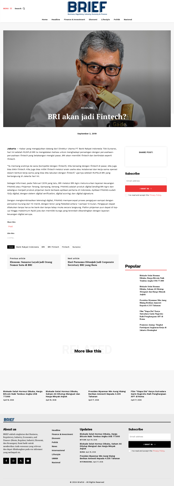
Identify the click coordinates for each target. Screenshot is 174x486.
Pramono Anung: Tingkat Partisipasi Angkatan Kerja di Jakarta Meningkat (153, 327)
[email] (146, 181)
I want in (146, 188)
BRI (43, 247)
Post (10, 226)
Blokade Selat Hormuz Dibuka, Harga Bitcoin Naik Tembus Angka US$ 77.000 (152, 278)
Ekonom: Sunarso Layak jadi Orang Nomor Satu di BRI (31, 263)
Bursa (82, 452)
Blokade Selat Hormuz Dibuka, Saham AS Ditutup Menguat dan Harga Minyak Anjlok (152, 290)
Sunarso (76, 247)
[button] (20, 8)
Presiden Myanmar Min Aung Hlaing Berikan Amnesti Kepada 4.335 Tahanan (153, 303)
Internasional (86, 462)
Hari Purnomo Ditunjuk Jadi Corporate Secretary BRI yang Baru (91, 263)
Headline (87, 108)
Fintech (66, 247)
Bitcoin (83, 440)
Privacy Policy (155, 195)
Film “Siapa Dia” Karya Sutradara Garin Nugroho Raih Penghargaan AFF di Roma (151, 315)
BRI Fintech (53, 247)
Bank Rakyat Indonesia (27, 247)
